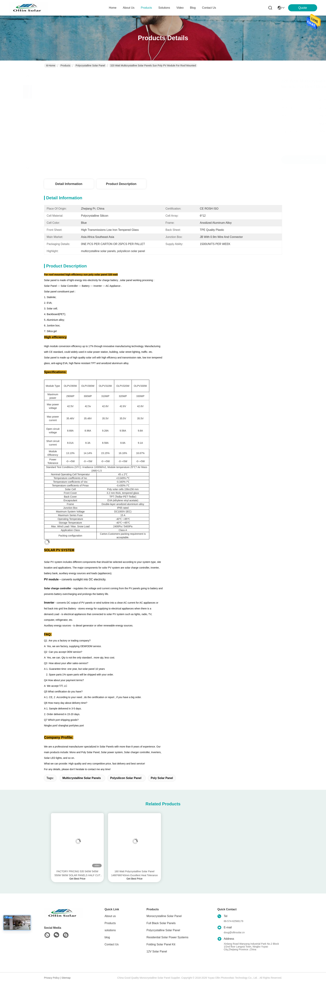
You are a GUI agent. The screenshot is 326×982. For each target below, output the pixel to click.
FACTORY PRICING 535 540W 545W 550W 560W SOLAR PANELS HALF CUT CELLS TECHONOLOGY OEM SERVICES (77, 873)
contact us (209, 7)
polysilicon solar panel (125, 778)
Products (65, 65)
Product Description (121, 184)
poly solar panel (162, 778)
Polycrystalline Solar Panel (90, 65)
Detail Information (68, 184)
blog (193, 7)
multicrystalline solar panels (81, 778)
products (146, 7)
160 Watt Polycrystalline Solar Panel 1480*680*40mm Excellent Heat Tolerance (134, 873)
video (180, 7)
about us (128, 7)
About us (110, 916)
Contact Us (112, 944)
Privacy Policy (51, 977)
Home (113, 7)
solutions (164, 7)
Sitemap (65, 977)
